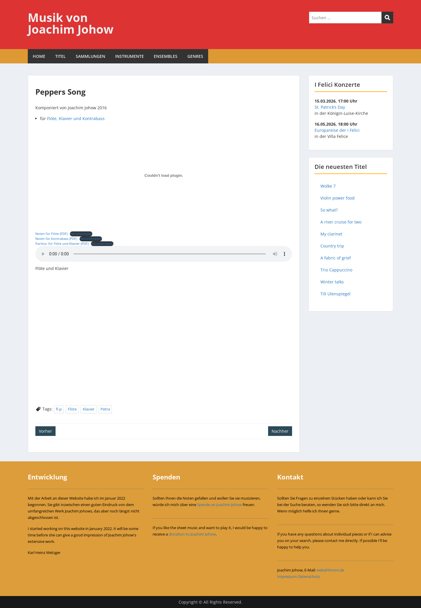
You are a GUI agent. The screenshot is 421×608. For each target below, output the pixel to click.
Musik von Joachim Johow (70, 23)
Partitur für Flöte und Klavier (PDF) (62, 243)
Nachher (280, 431)
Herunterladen (81, 233)
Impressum (287, 576)
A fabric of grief (335, 258)
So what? (329, 210)
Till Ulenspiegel (335, 294)
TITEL (60, 56)
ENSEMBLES (165, 56)
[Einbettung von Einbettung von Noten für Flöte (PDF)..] (163, 175)
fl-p (59, 409)
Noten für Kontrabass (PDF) (56, 238)
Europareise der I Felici (337, 130)
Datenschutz (309, 576)
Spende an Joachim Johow (219, 504)
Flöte (72, 409)
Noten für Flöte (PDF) (51, 233)
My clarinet (331, 234)
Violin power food (337, 198)
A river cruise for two (340, 222)
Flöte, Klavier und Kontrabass (76, 118)
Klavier (88, 409)
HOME (39, 56)
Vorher (45, 431)
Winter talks (332, 282)
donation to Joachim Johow (192, 534)
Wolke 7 (328, 186)
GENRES (195, 56)
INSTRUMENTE (129, 56)
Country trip (332, 246)
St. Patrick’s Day (330, 107)
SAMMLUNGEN (90, 56)
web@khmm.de (330, 570)
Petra (105, 409)
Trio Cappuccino (336, 270)
